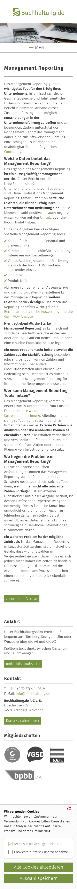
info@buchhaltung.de (33, 694)
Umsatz (46, 217)
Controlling (12, 152)
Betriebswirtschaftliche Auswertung (32, 312)
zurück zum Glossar (22, 599)
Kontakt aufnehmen (22, 720)
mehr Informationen (23, 663)
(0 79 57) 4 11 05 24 (31, 689)
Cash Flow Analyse (18, 316)
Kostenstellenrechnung (22, 416)
